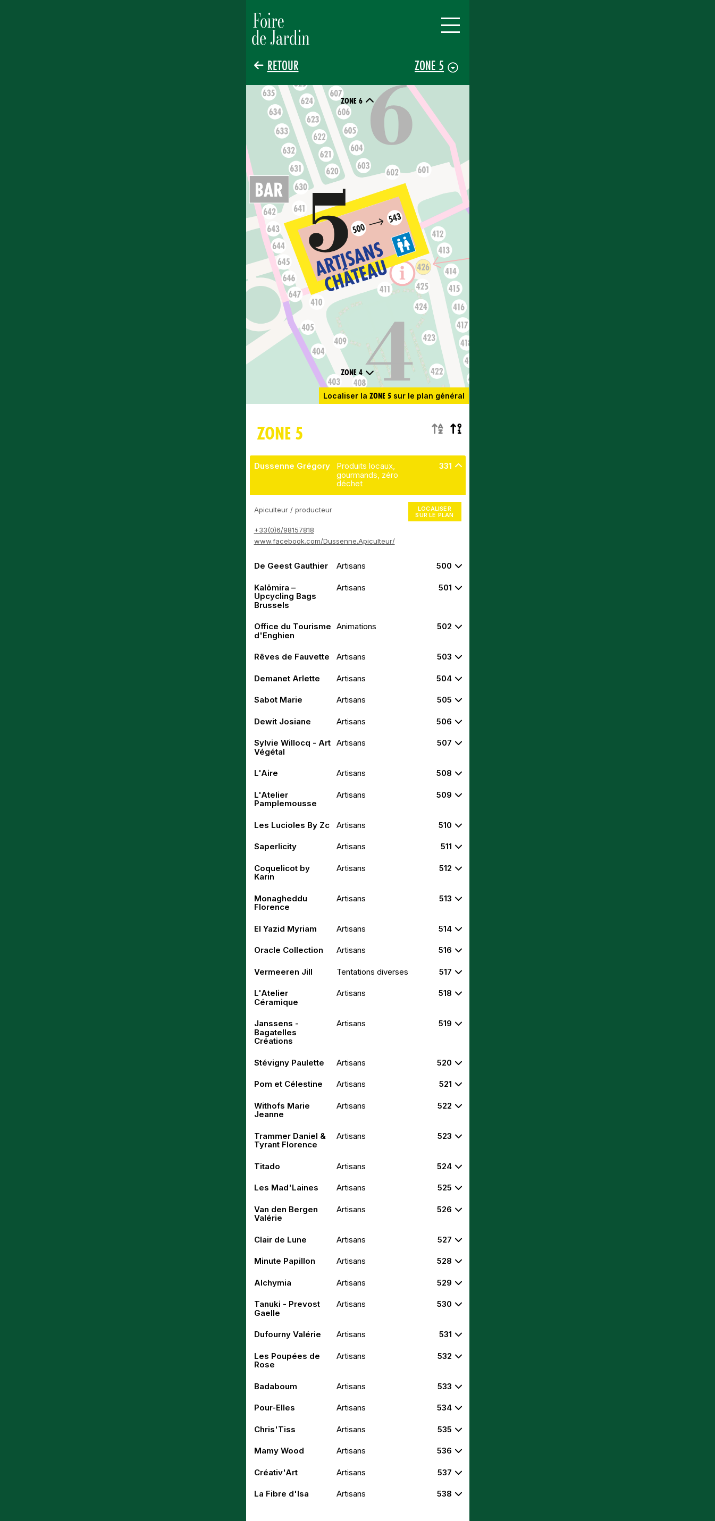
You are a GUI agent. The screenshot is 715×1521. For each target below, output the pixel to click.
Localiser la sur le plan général (394, 395)
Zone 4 (357, 372)
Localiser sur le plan (434, 512)
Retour (283, 66)
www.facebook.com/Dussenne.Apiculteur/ (324, 541)
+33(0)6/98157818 (284, 530)
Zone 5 (429, 65)
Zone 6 (357, 101)
